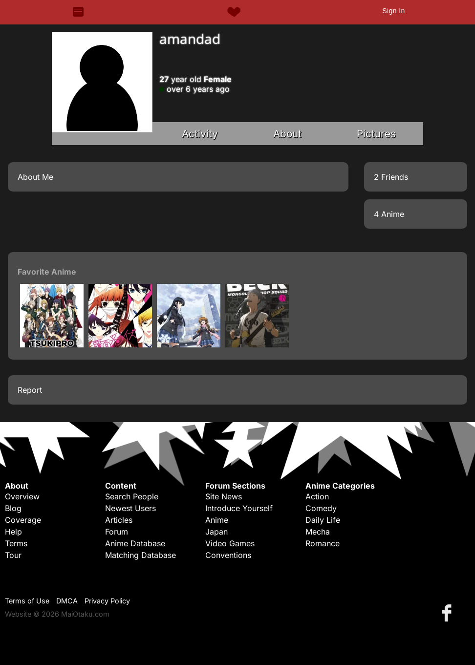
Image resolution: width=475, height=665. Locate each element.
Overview (22, 496)
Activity (200, 134)
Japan (216, 531)
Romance (322, 543)
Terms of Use (27, 601)
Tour (13, 555)
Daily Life (322, 520)
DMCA (67, 601)
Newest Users (130, 508)
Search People (131, 496)
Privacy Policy (107, 601)
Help (13, 531)
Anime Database (135, 543)
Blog (13, 508)
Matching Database (140, 555)
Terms (16, 543)
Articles (118, 520)
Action (317, 496)
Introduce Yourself (239, 508)
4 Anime (389, 214)
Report (30, 390)
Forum (116, 531)
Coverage (23, 520)
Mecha (317, 531)
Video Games (230, 543)
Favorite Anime (47, 272)
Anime (216, 520)
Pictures (376, 134)
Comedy (321, 508)
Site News (223, 496)
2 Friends (391, 177)
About (287, 134)
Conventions (228, 555)
